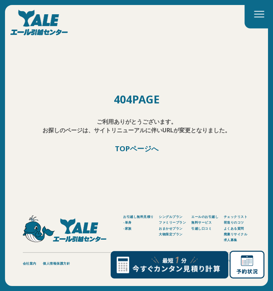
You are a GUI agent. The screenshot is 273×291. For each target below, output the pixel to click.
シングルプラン (171, 217)
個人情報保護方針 (56, 263)
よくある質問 (234, 228)
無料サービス (201, 222)
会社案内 (29, 263)
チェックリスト (236, 217)
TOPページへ (136, 148)
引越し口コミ (201, 228)
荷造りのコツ (234, 222)
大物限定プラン (171, 234)
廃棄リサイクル (236, 234)
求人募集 (230, 240)
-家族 (127, 228)
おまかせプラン (171, 228)
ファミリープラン (172, 222)
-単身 (127, 222)
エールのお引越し (204, 217)
